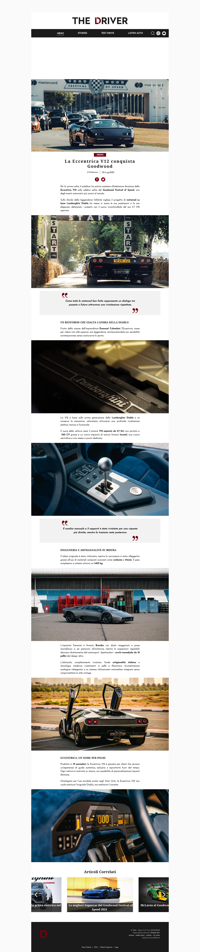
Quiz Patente (86, 947)
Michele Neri (155, 933)
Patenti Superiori (106, 947)
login (116, 947)
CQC (96, 947)
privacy (131, 935)
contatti (149, 935)
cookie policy (140, 935)
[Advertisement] (100, 58)
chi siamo (156, 935)
